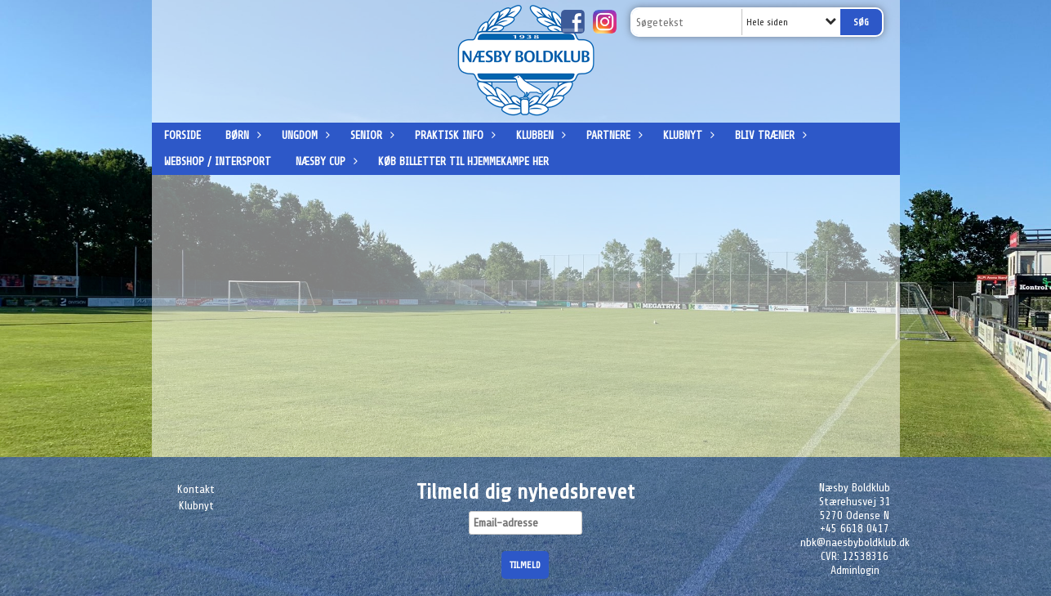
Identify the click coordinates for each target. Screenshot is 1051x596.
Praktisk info (453, 135)
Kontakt (196, 489)
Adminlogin (855, 570)
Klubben (539, 135)
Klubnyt (686, 135)
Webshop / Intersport (217, 161)
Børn (241, 135)
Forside (182, 135)
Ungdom (304, 135)
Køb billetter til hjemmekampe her (463, 161)
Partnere (612, 135)
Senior (370, 135)
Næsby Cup (325, 161)
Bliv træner (769, 135)
